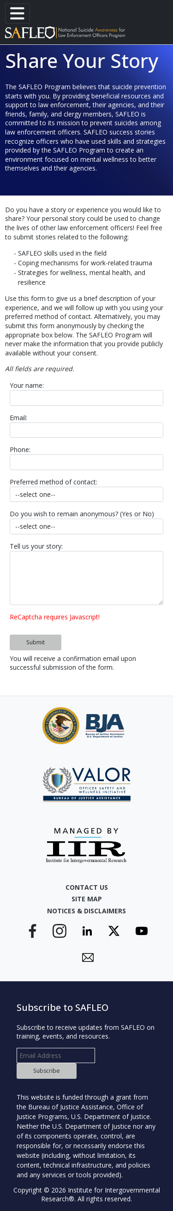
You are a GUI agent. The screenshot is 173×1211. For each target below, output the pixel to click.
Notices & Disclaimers (86, 910)
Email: (18, 417)
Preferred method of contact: (53, 481)
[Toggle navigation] (17, 13)
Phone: (20, 449)
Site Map (87, 898)
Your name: (27, 385)
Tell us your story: (36, 546)
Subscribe (46, 1071)
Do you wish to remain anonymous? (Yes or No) (82, 513)
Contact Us (87, 887)
